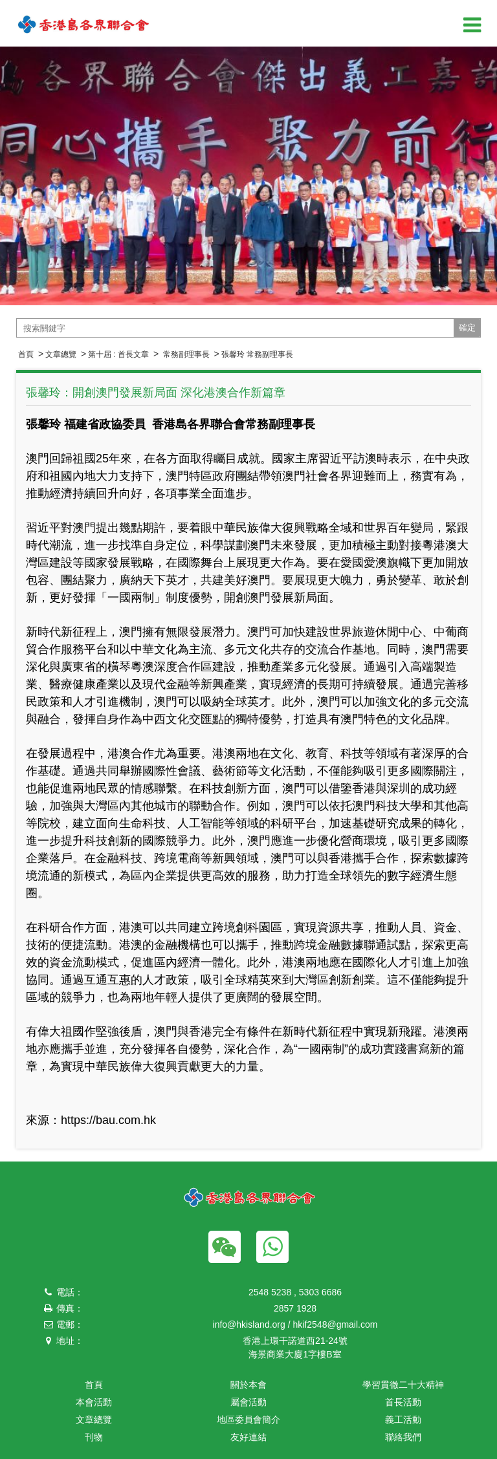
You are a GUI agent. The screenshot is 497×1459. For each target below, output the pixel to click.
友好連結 (248, 1437)
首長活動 (403, 1402)
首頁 (26, 354)
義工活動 (403, 1419)
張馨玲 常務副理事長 (257, 354)
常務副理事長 (184, 354)
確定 (467, 327)
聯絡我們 (403, 1437)
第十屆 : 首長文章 (118, 354)
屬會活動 (248, 1402)
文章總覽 (60, 354)
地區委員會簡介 (248, 1419)
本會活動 (94, 1402)
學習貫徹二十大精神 (403, 1384)
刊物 (94, 1437)
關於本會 (248, 1384)
